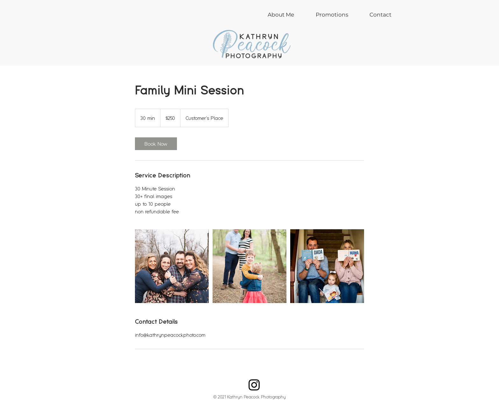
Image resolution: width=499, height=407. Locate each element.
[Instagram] (254, 384)
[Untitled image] (172, 266)
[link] (156, 143)
